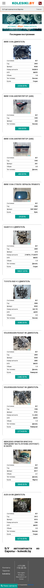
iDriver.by (31, 585)
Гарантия (6, 571)
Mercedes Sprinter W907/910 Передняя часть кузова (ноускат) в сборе (21, 444)
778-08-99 (21, 567)
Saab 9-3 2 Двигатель (14, 227)
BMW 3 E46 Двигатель (14, 42)
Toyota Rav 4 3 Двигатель (17, 281)
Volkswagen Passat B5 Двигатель (21, 333)
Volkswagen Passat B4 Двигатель (21, 387)
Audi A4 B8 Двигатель (14, 495)
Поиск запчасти (9, 586)
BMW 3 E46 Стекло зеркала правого (22, 184)
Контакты (6, 568)
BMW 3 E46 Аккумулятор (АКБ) (19, 96)
